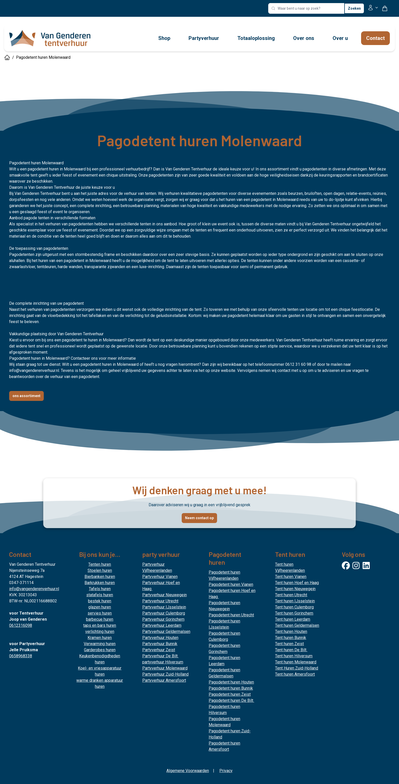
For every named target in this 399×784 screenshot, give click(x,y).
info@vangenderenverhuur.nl (34, 370)
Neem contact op (199, 518)
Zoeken (354, 8)
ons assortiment (26, 396)
